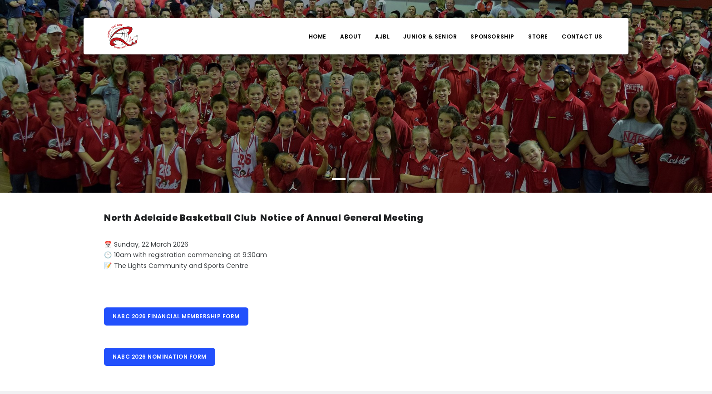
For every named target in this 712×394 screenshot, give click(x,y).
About (350, 36)
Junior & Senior (430, 36)
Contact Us (582, 36)
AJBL (382, 36)
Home (317, 36)
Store (538, 36)
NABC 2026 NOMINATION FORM (160, 356)
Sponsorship (492, 36)
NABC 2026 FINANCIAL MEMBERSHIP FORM (176, 316)
